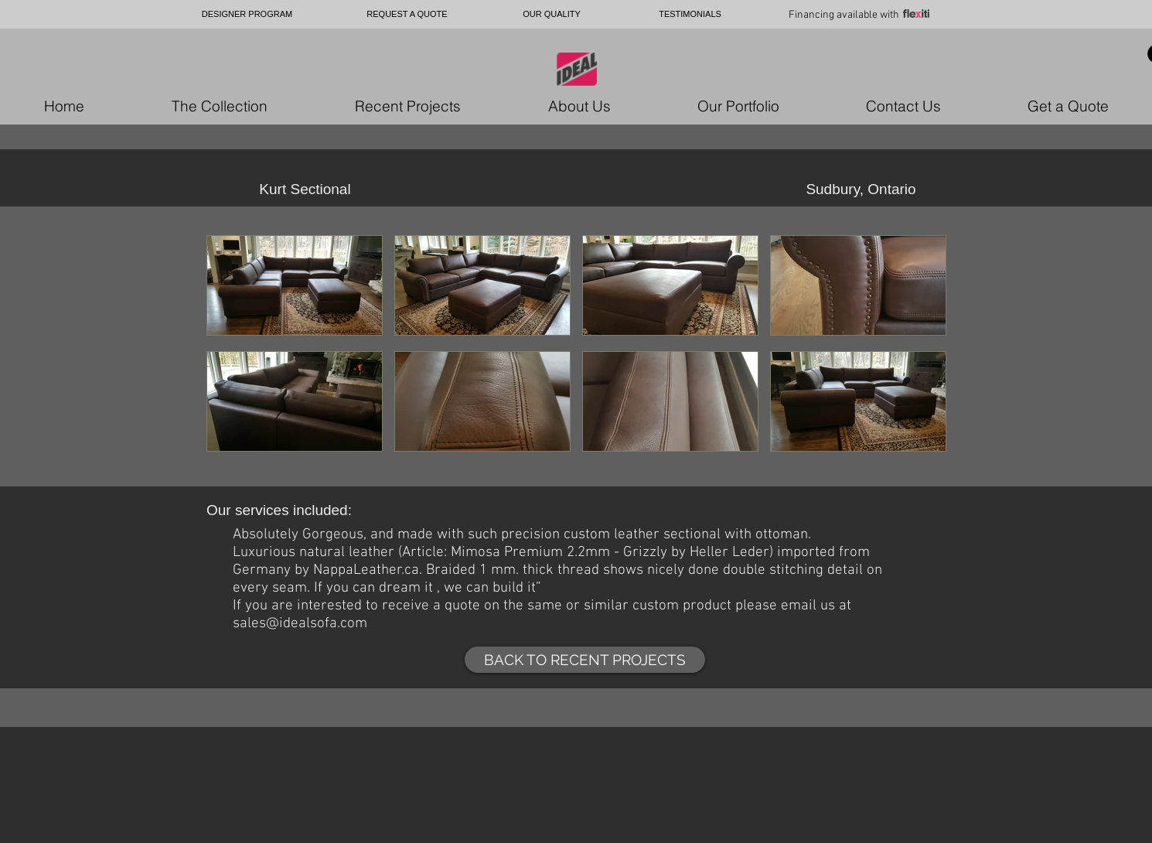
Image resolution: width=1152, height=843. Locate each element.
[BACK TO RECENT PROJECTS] (585, 660)
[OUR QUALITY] (551, 14)
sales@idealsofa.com (300, 624)
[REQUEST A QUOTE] (407, 14)
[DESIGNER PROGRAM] (247, 14)
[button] (294, 287)
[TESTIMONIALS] (690, 14)
